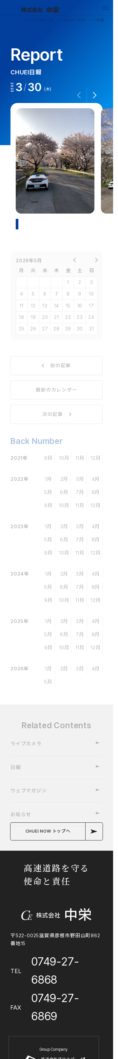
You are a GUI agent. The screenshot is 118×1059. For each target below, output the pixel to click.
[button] (95, 95)
